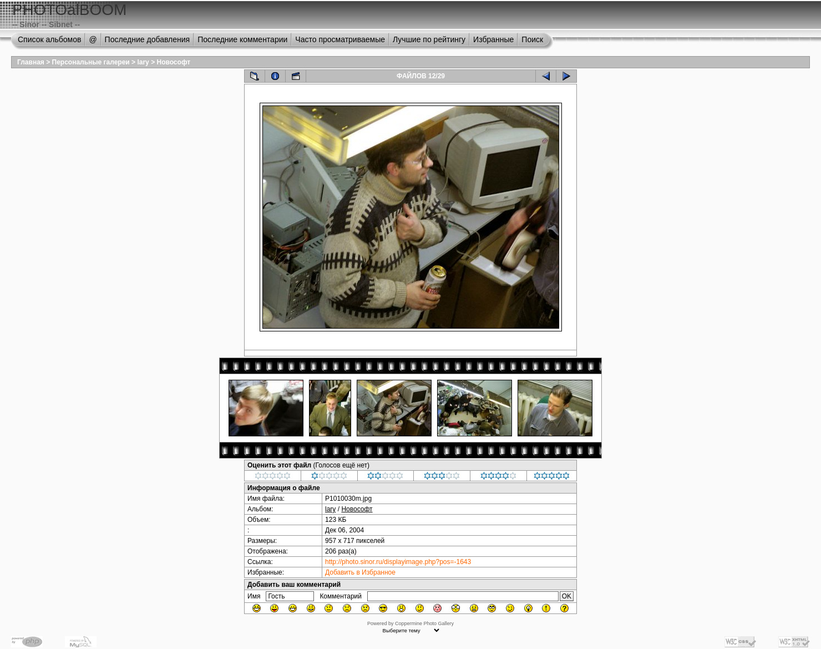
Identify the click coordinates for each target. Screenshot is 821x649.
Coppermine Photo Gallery (424, 623)
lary (143, 62)
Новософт (173, 62)
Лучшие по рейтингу (429, 39)
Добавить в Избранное (360, 572)
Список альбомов (49, 39)
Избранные (493, 39)
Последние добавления (147, 39)
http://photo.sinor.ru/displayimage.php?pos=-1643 (398, 562)
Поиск (532, 39)
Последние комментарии (242, 39)
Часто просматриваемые (340, 39)
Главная (30, 62)
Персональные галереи (91, 62)
